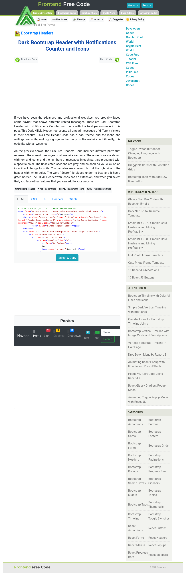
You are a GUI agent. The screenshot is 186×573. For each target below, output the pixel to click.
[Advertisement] (40, 89)
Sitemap (78, 19)
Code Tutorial (127, 13)
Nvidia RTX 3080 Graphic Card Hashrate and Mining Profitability (147, 243)
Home (41, 19)
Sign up (133, 5)
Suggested (116, 19)
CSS (34, 199)
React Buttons (157, 528)
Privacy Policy (135, 19)
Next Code (110, 59)
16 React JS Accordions (143, 270)
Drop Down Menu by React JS (147, 354)
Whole (73, 199)
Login (147, 5)
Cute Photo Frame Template (146, 262)
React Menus (136, 545)
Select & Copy (67, 257)
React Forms (136, 537)
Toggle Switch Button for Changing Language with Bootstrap (144, 153)
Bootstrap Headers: (37, 33)
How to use (59, 19)
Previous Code (26, 59)
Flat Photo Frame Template (145, 255)
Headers (57, 199)
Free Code (64, 4)
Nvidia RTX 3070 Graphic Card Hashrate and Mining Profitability (147, 227)
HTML (21, 199)
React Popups (157, 545)
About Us (96, 19)
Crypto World (109, 13)
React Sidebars (158, 554)
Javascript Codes (148, 13)
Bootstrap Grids (158, 445)
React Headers (157, 537)
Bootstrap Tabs (138, 504)
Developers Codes (67, 13)
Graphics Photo (89, 13)
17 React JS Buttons (141, 277)
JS (44, 199)
